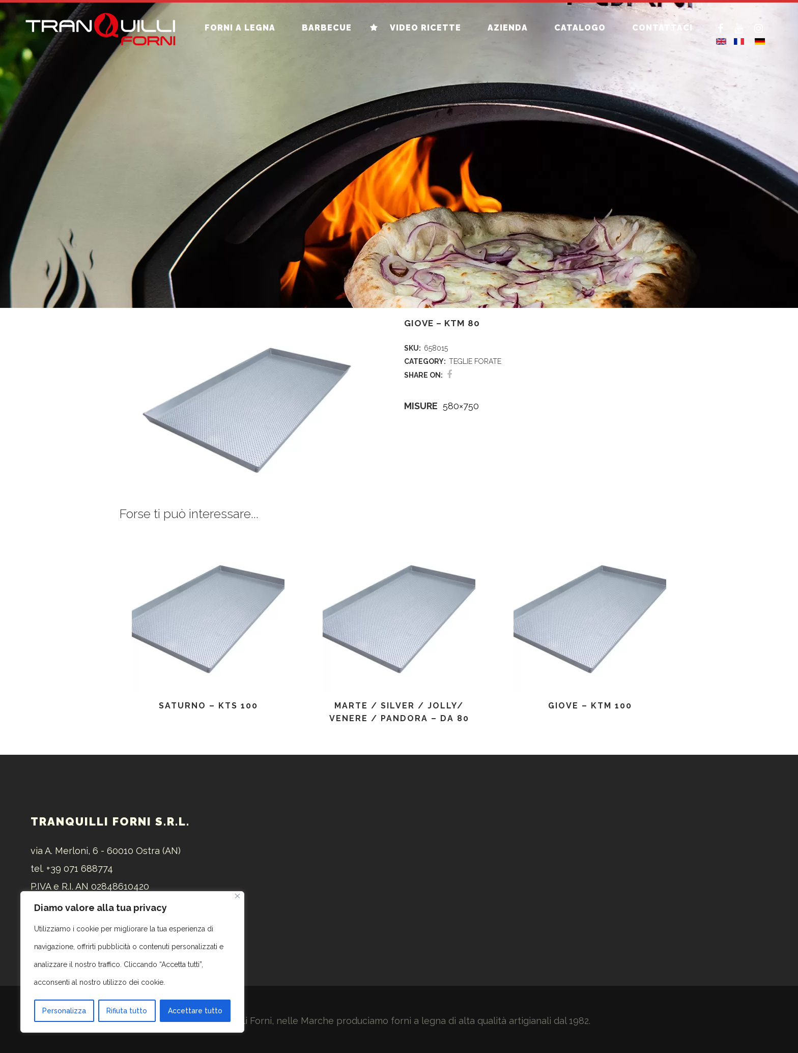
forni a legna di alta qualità (448, 1020)
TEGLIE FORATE (475, 361)
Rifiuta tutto (126, 1011)
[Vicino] (237, 896)
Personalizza (64, 1011)
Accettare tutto (195, 1011)
